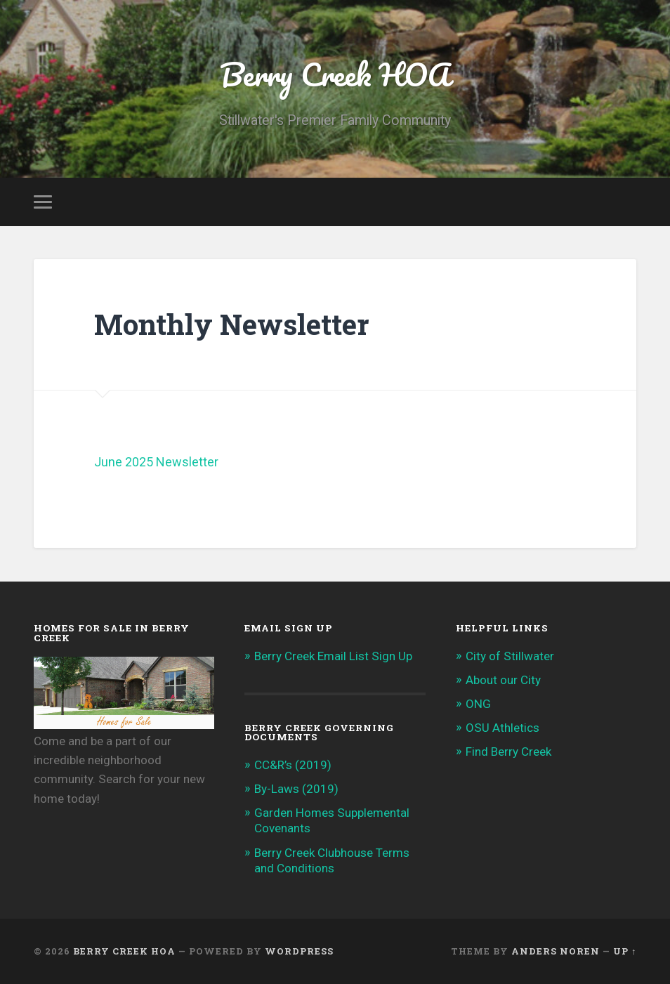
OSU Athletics (502, 728)
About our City (503, 680)
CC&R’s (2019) (292, 765)
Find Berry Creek (508, 751)
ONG (478, 704)
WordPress (299, 951)
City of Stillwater (510, 656)
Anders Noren (555, 951)
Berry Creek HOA (335, 74)
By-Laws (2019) (296, 789)
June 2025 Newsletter (156, 461)
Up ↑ (624, 951)
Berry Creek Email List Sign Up (333, 656)
